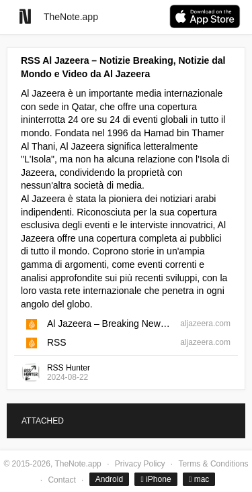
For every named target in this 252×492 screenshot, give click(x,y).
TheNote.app (71, 16)
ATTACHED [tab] (43, 421)
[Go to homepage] (25, 16)
